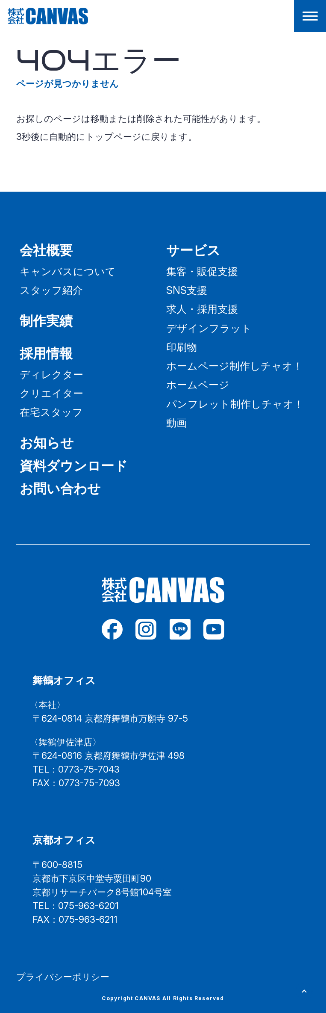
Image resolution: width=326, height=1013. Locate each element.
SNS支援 (186, 290)
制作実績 (46, 321)
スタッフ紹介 (51, 290)
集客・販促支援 (202, 271)
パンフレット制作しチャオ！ (235, 403)
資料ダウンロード (74, 466)
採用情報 (46, 353)
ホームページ (197, 384)
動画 (176, 422)
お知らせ (47, 442)
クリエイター (51, 393)
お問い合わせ (60, 488)
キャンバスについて (68, 271)
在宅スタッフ (51, 412)
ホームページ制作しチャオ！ (234, 365)
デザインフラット (209, 328)
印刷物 (181, 347)
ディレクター (51, 374)
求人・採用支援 (202, 308)
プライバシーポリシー (62, 976)
